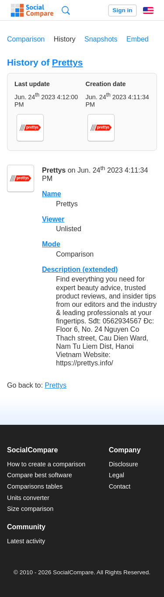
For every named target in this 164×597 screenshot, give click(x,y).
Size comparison (30, 508)
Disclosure (123, 464)
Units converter (28, 497)
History (65, 39)
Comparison (26, 39)
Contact (120, 486)
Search (66, 10)
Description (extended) (80, 269)
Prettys (67, 62)
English (148, 10)
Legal (116, 475)
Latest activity (26, 541)
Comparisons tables (35, 486)
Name (51, 194)
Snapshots (101, 39)
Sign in (122, 10)
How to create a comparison (46, 464)
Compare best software (39, 475)
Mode (51, 244)
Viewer (53, 219)
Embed (137, 39)
